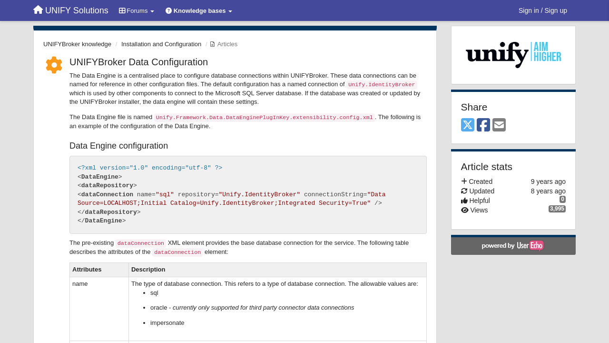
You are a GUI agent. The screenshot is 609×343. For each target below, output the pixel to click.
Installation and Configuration (161, 44)
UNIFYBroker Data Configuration (138, 62)
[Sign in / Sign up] (543, 10)
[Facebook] (483, 125)
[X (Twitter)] (467, 125)
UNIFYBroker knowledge (77, 44)
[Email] (499, 125)
